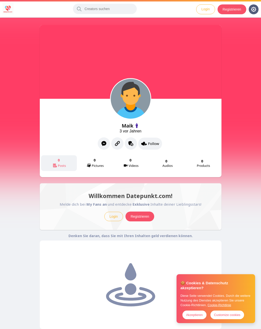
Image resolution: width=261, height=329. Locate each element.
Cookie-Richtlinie (219, 305)
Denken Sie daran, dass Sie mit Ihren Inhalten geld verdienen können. (131, 235)
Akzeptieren (194, 315)
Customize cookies (227, 315)
